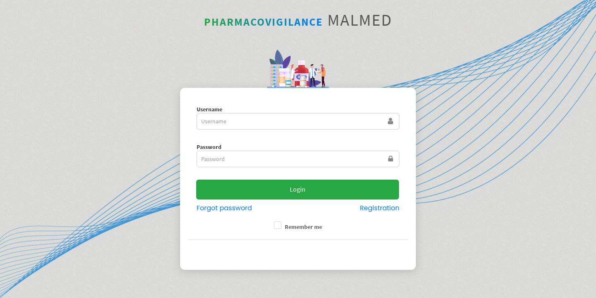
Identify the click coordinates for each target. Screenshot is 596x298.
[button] (297, 189)
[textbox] (298, 121)
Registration (379, 208)
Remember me (303, 227)
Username (209, 109)
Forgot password (224, 208)
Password (209, 147)
